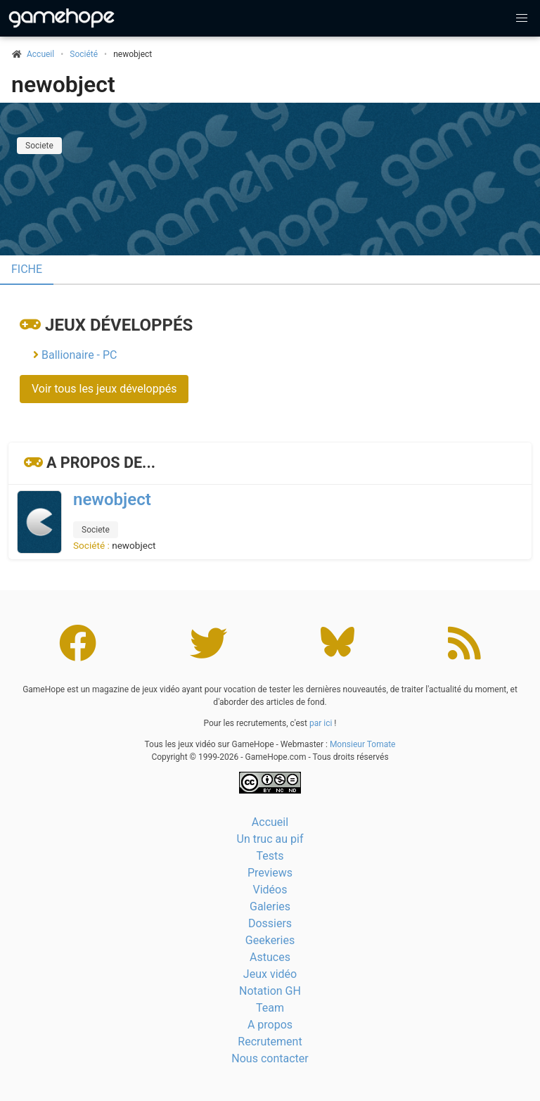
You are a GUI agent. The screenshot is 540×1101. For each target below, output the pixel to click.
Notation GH (270, 991)
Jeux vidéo (270, 974)
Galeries (270, 906)
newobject (63, 84)
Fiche (26, 269)
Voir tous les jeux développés (104, 388)
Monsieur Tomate (363, 744)
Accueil (270, 822)
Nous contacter (269, 1058)
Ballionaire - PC (79, 355)
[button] (521, 18)
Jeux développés (119, 325)
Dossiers (270, 923)
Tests (269, 856)
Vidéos (270, 889)
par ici (320, 723)
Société (84, 54)
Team (270, 1007)
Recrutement (270, 1041)
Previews (270, 872)
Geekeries (270, 940)
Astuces (270, 957)
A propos (270, 1024)
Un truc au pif (270, 839)
